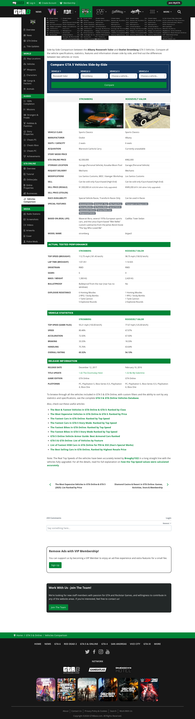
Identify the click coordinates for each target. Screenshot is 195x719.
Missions (29, 109)
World (27, 53)
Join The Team (58, 607)
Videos (28, 225)
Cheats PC (30, 150)
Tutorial (29, 174)
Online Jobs (30, 179)
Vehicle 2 (85, 71)
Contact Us (76, 711)
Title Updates (31, 46)
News (38, 11)
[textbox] (109, 528)
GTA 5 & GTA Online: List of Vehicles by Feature (76, 440)
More (166, 11)
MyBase (15, 3)
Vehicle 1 (56, 71)
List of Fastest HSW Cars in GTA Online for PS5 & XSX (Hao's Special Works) (91, 445)
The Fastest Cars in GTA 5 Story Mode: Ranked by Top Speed (83, 422)
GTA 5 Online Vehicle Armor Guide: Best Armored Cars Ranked (85, 436)
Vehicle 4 (143, 71)
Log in (32, 3)
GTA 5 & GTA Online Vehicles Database (117, 398)
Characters (30, 75)
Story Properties (29, 133)
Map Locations (32, 58)
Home (37, 643)
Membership (69, 3)
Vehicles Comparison (30, 200)
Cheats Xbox (31, 145)
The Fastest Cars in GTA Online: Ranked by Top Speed (80, 418)
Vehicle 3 (114, 71)
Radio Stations (32, 214)
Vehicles (29, 64)
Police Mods (31, 241)
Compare (109, 84)
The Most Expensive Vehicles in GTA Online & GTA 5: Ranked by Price (88, 414)
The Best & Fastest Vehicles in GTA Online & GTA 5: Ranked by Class (88, 409)
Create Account (49, 3)
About (66, 711)
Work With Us (126, 711)
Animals (29, 89)
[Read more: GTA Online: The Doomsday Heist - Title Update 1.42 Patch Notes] (91, 373)
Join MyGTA (174, 2)
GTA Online (30, 40)
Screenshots (31, 219)
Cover (28, 236)
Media (27, 209)
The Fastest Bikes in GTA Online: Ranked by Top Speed (80, 427)
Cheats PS (30, 139)
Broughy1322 (131, 458)
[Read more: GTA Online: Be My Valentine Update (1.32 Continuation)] (135, 373)
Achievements (32, 156)
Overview (29, 29)
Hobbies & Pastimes (30, 124)
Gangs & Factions (29, 82)
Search (113, 711)
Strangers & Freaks (31, 116)
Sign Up (55, 565)
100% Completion (29, 102)
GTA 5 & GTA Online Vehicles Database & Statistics (70, 34)
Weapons (30, 69)
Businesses (30, 193)
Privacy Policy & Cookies (96, 711)
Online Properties (29, 186)
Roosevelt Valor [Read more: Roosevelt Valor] (135, 99)
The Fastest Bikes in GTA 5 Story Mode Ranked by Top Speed (83, 431)
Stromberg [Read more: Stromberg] (86, 99)
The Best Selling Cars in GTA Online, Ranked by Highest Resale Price (88, 449)
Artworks (29, 230)
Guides (27, 96)
